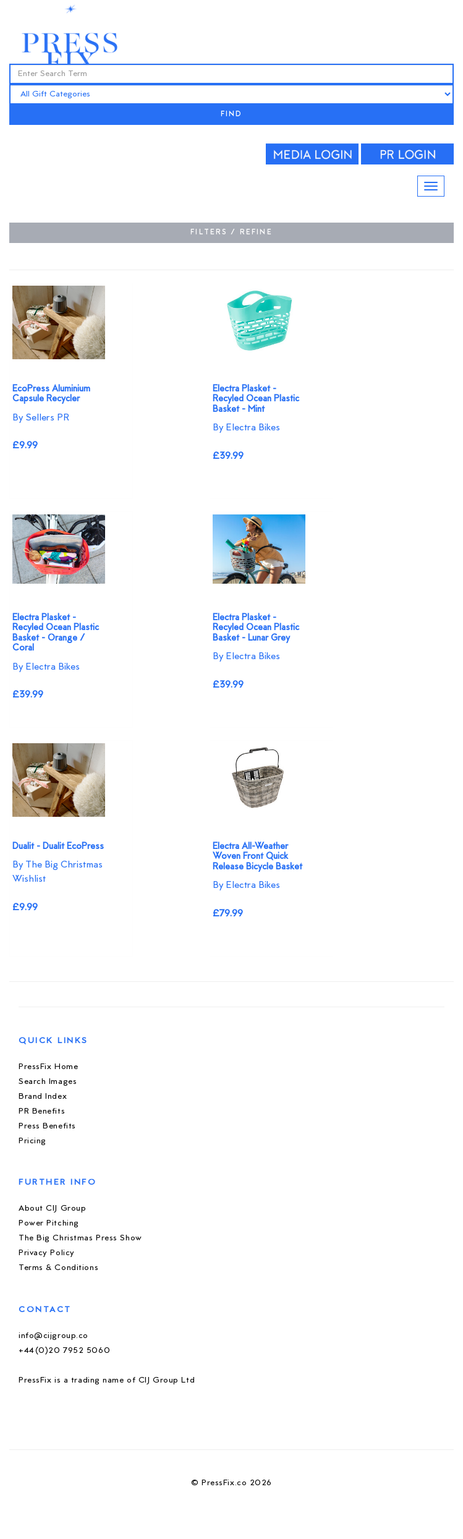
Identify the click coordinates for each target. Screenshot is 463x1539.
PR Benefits (42, 1111)
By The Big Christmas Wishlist (57, 872)
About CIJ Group (52, 1208)
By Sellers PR (40, 418)
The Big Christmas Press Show (80, 1238)
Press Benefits (47, 1126)
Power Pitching (49, 1223)
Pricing (32, 1141)
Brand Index (43, 1096)
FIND (232, 114)
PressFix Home (48, 1067)
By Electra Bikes (246, 428)
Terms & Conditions (58, 1268)
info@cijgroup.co (53, 1336)
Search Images (48, 1081)
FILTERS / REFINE (231, 232)
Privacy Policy (47, 1253)
